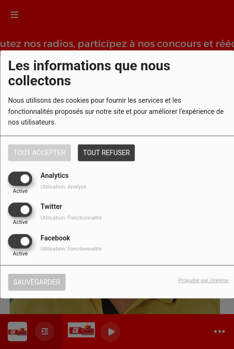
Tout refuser (106, 153)
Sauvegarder (37, 282)
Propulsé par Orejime (203, 280)
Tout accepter (39, 153)
